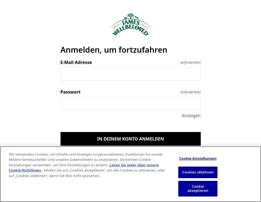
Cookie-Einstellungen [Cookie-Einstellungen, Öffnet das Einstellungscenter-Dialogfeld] (198, 158)
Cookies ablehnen (198, 172)
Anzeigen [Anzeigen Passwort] (191, 116)
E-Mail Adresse (131, 62)
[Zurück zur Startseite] (131, 24)
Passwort (131, 92)
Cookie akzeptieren (197, 188)
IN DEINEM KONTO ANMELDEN (130, 139)
